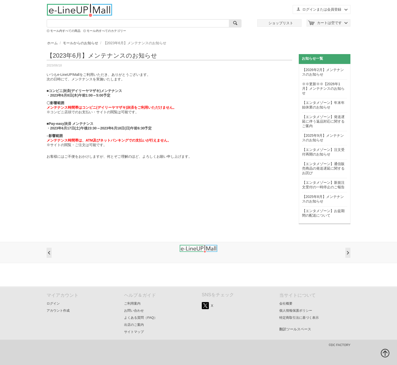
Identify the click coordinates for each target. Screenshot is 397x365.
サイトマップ (134, 332)
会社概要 (285, 303)
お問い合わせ (134, 310)
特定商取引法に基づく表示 (299, 318)
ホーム (52, 43)
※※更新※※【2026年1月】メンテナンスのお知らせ (323, 88)
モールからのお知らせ (80, 43)
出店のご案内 (134, 325)
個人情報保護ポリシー (295, 310)
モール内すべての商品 (65, 31)
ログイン (53, 303)
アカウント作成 (58, 310)
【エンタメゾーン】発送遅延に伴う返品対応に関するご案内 (323, 121)
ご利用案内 (132, 303)
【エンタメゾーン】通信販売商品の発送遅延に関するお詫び (323, 168)
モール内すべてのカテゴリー (106, 31)
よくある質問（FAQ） (140, 318)
